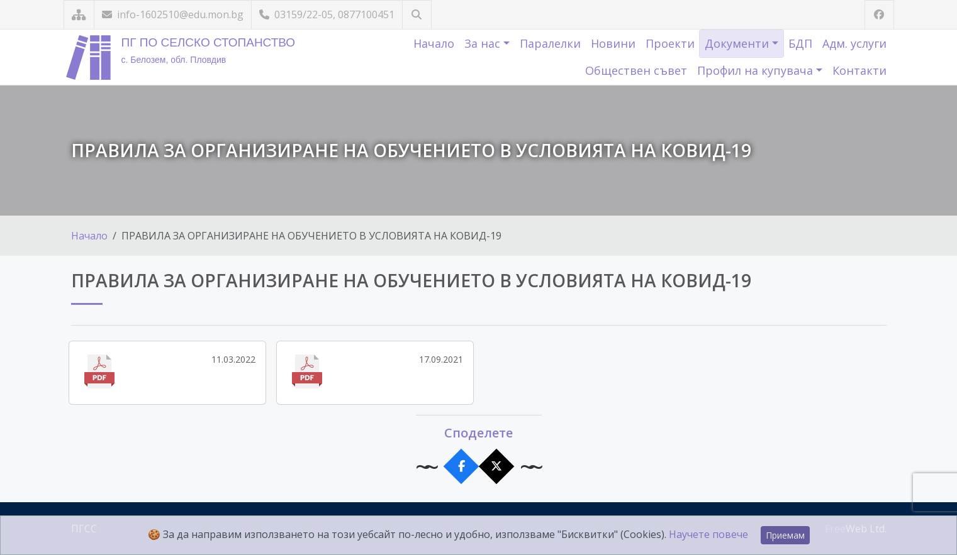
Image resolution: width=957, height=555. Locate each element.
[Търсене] (417, 15)
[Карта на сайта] (79, 15)
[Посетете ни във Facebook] (879, 15)
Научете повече (708, 534)
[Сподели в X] (496, 467)
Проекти (670, 43)
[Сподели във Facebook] (461, 467)
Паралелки (550, 43)
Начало (433, 43)
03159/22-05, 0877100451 (327, 14)
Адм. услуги (854, 43)
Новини (613, 43)
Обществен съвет (636, 70)
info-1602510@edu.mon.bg (172, 14)
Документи (738, 43)
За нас (483, 43)
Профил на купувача (756, 70)
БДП (800, 43)
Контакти (859, 70)
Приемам (785, 535)
